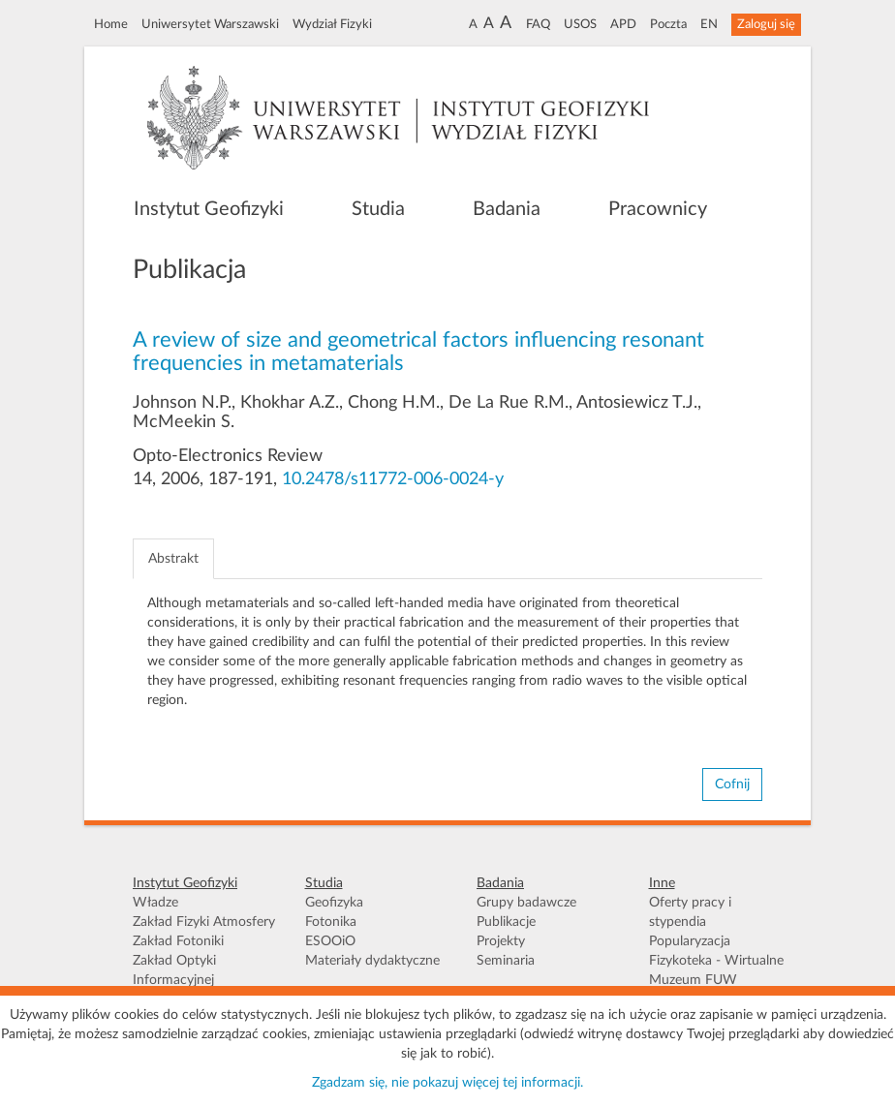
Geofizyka (334, 902)
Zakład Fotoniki (178, 941)
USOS (580, 24)
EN (709, 24)
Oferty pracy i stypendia (690, 912)
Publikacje (506, 922)
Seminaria (506, 961)
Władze (155, 902)
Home (111, 24)
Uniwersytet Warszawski (210, 24)
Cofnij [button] (732, 784)
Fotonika (330, 922)
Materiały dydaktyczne (372, 961)
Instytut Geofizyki (209, 209)
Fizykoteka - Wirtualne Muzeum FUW (716, 970)
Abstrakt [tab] (173, 559)
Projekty (501, 941)
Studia (378, 209)
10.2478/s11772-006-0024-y (393, 479)
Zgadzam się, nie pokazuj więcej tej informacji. (447, 1083)
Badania (506, 209)
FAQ (538, 24)
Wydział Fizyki (332, 24)
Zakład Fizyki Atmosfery (204, 922)
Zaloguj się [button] (766, 24)
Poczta (668, 24)
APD (623, 24)
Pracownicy (657, 209)
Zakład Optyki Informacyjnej (174, 970)
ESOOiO (330, 941)
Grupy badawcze (526, 902)
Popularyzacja (689, 941)
